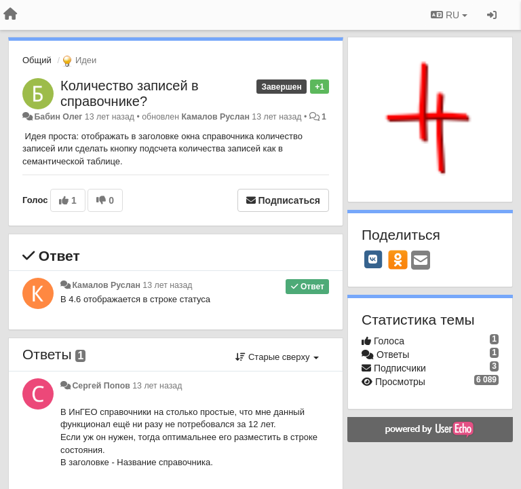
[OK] (398, 259)
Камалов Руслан (215, 117)
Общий (37, 60)
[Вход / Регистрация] (492, 14)
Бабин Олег (58, 117)
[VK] (373, 259)
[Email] (420, 261)
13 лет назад (167, 285)
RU (449, 15)
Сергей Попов (101, 386)
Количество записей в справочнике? (129, 93)
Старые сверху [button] (277, 357)
